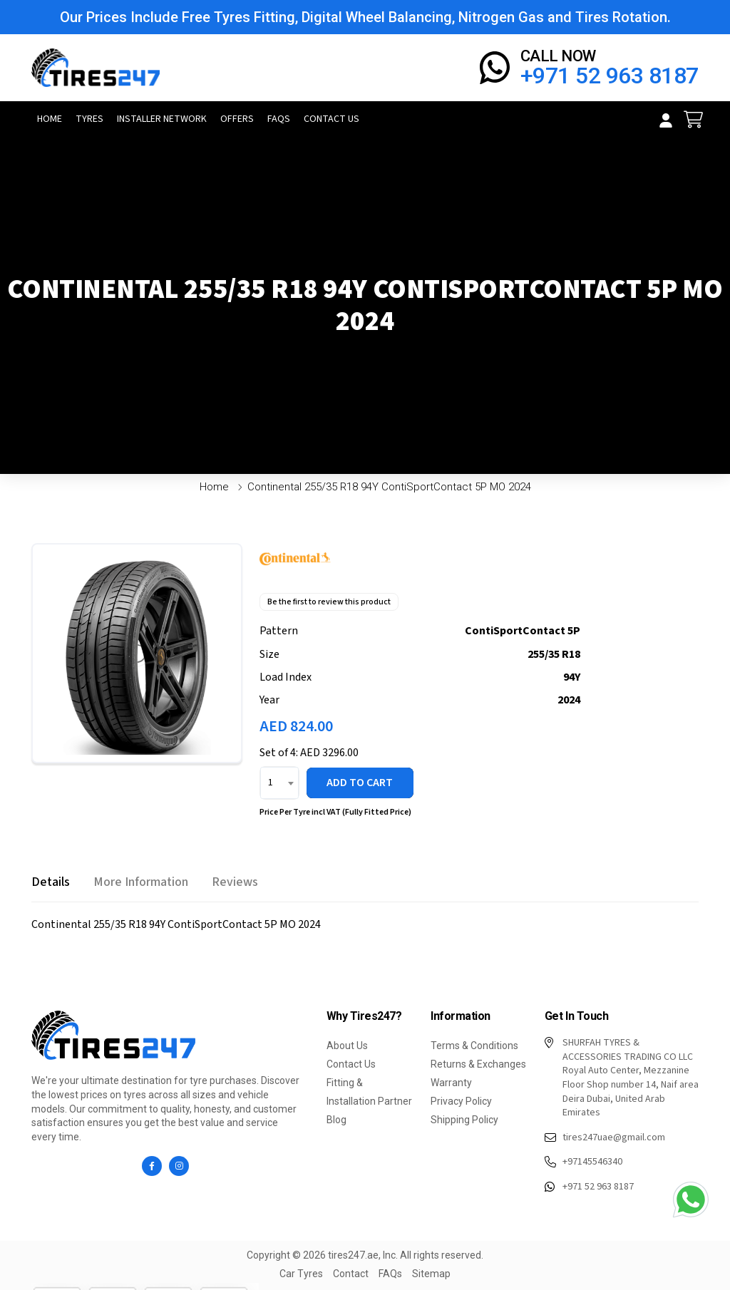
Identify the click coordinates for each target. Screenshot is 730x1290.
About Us (347, 1045)
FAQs (278, 119)
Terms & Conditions (474, 1045)
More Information (140, 882)
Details (50, 882)
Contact (351, 1273)
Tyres (89, 119)
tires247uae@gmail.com (605, 1138)
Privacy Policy (461, 1101)
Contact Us (331, 119)
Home (49, 119)
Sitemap (431, 1273)
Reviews (235, 882)
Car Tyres (301, 1273)
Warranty (451, 1082)
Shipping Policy (464, 1119)
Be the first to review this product (329, 602)
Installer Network (162, 119)
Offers (237, 119)
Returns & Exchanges (478, 1064)
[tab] (50, 882)
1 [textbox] (270, 782)
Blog (336, 1119)
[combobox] (279, 783)
